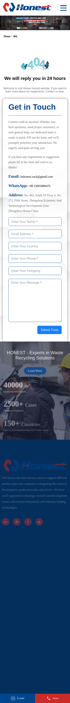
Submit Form (49, 330)
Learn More (35, 375)
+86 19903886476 (39, 186)
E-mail (17, 698)
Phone (52, 698)
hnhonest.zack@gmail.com (37, 176)
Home (7, 36)
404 (15, 36)
